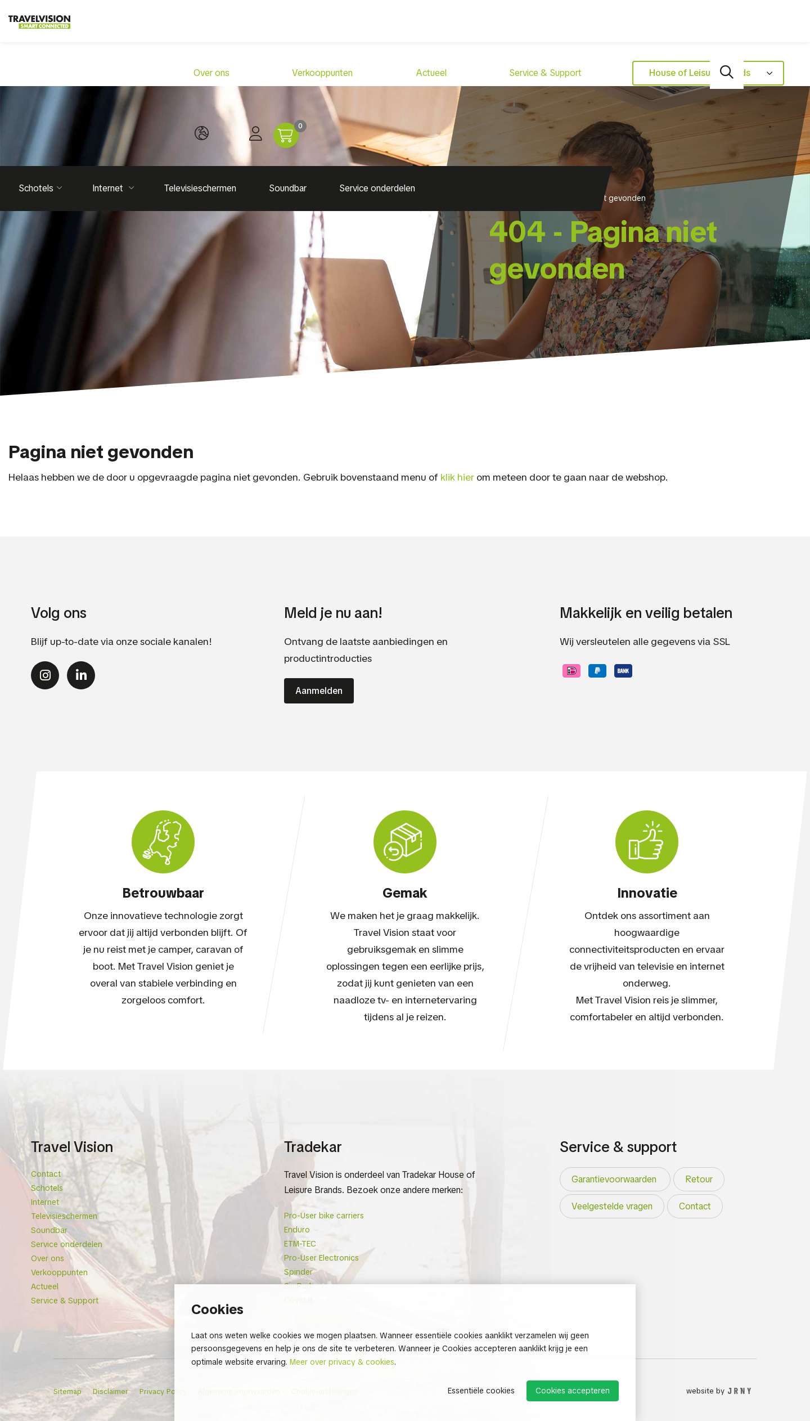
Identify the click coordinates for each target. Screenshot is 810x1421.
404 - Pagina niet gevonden (594, 198)
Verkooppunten (260, 31)
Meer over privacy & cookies (342, 1362)
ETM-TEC (300, 1244)
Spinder (298, 1272)
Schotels (47, 1188)
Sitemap (67, 1391)
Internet (108, 84)
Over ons (191, 31)
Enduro (297, 1230)
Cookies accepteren (573, 1391)
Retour (699, 1179)
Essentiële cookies (481, 1391)
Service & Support (399, 31)
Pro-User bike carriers (324, 1216)
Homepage (509, 198)
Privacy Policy (163, 1391)
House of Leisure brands (532, 31)
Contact (46, 1174)
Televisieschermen (200, 84)
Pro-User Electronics (321, 1258)
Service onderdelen (377, 84)
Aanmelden (319, 691)
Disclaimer (110, 1391)
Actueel (326, 31)
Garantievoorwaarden (615, 1179)
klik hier (457, 476)
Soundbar (288, 84)
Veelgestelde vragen (612, 1206)
